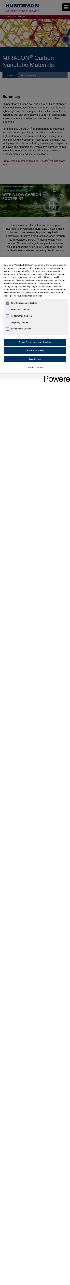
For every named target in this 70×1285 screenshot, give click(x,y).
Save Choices (35, 359)
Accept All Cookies (35, 350)
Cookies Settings (35, 367)
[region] (35, 771)
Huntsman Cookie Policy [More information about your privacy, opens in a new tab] (29, 296)
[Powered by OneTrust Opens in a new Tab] (55, 376)
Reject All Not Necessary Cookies (35, 342)
